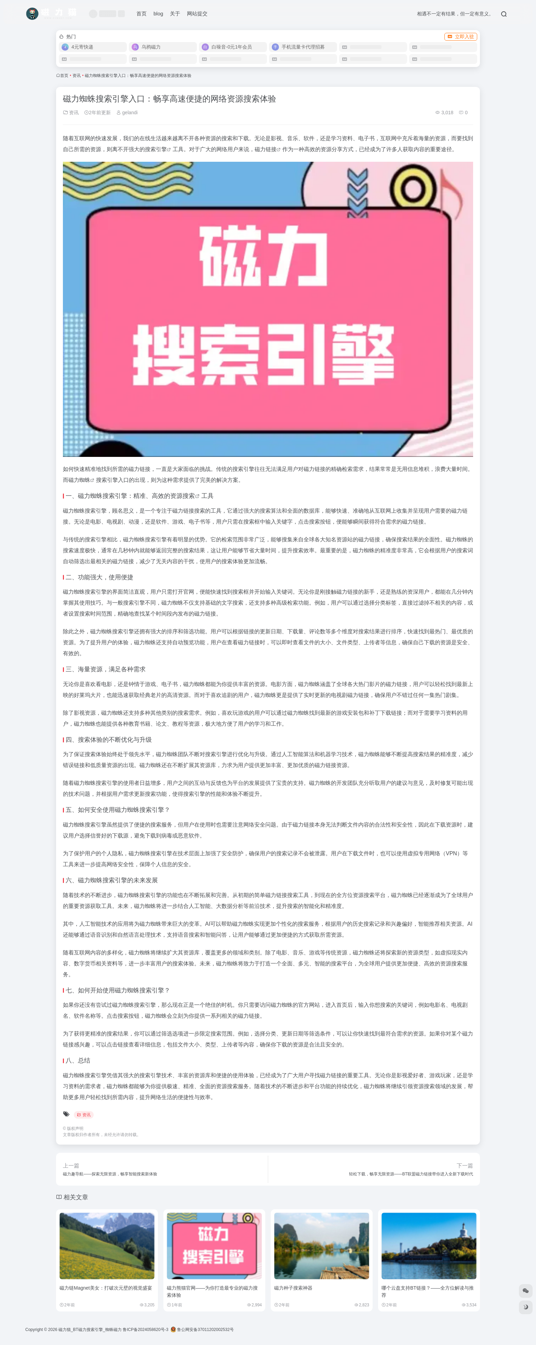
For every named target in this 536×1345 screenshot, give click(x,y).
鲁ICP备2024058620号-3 (145, 1329)
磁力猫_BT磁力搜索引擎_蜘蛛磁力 (90, 1329)
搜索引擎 (156, 149)
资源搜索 (182, 495)
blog (158, 13)
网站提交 (197, 13)
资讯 (76, 75)
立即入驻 (460, 36)
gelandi (127, 112)
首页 (141, 13)
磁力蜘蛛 (79, 480)
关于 (175, 13)
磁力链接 (266, 149)
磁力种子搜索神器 (293, 1288)
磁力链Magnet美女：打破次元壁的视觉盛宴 (105, 1288)
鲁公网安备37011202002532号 (202, 1329)
